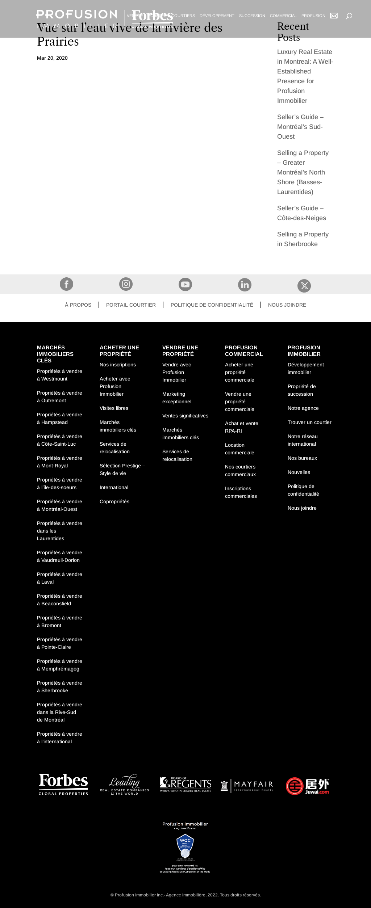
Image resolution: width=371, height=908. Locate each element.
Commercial (283, 15)
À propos (78, 305)
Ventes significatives (185, 416)
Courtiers (183, 15)
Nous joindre (287, 305)
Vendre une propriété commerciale (239, 401)
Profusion (313, 15)
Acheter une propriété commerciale (239, 372)
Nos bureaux (302, 458)
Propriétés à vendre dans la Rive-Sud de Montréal (59, 712)
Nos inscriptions (118, 364)
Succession (252, 15)
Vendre (135, 15)
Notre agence (303, 408)
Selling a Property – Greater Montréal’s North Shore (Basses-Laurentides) (303, 172)
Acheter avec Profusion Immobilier (115, 386)
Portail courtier (131, 305)
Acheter (157, 15)
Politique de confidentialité (212, 305)
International (114, 487)
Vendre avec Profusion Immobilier (176, 372)
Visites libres (114, 408)
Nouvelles (299, 472)
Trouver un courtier (310, 422)
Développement (217, 15)
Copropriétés (114, 501)
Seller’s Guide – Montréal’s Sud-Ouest (300, 126)
